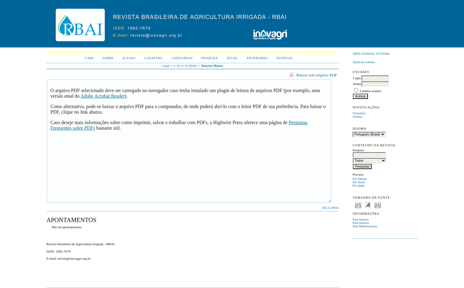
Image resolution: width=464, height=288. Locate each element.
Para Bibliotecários (365, 226)
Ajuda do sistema (364, 62)
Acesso (128, 58)
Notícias (284, 58)
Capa (89, 58)
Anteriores (257, 58)
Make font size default (368, 204)
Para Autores (361, 223)
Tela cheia (330, 207)
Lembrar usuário (370, 91)
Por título (359, 185)
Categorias (182, 58)
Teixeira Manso (212, 65)
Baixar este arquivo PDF (317, 75)
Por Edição (360, 179)
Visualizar (359, 113)
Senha (357, 84)
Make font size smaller (358, 204)
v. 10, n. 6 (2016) (185, 65)
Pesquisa (209, 58)
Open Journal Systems (371, 53)
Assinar (357, 116)
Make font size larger (378, 204)
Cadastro (153, 58)
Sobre (108, 58)
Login (357, 78)
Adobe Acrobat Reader (103, 96)
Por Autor (359, 182)
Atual (232, 58)
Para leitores (361, 219)
